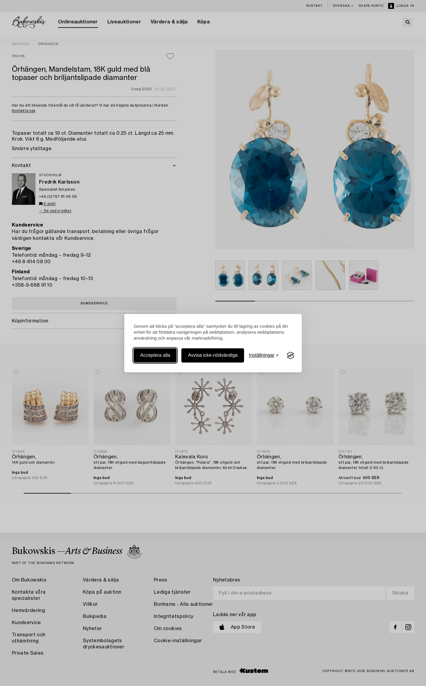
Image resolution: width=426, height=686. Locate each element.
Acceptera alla (155, 355)
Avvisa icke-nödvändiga (213, 355)
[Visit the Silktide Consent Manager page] (290, 355)
